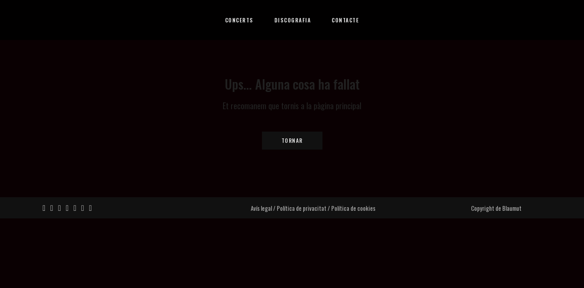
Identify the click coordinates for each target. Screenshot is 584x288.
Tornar (292, 140)
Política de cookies (353, 208)
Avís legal (261, 208)
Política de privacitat (301, 208)
